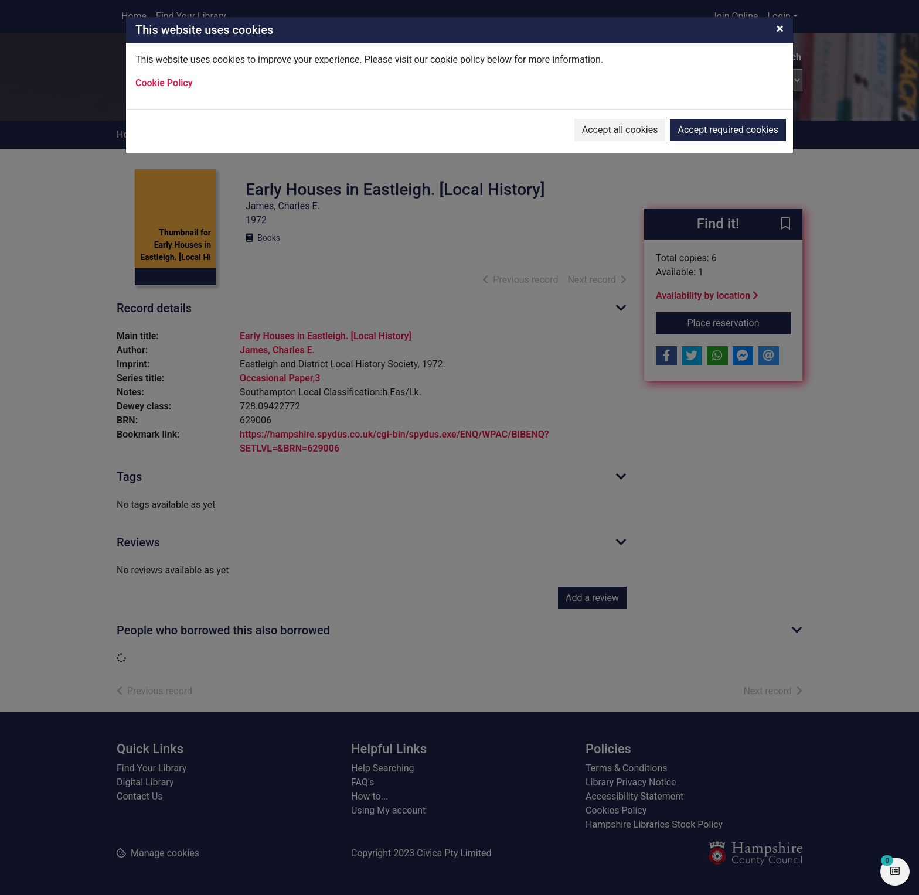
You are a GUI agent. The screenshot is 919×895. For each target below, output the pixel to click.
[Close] (780, 28)
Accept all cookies (620, 129)
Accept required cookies (728, 129)
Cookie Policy (164, 82)
